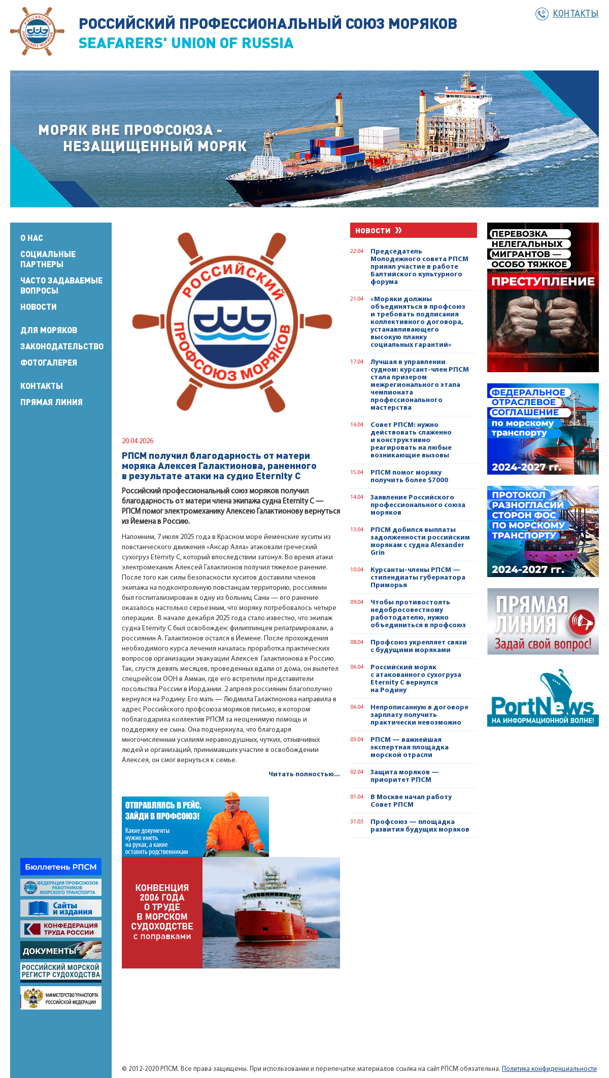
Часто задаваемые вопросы (61, 285)
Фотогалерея (48, 362)
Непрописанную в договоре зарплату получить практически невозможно (419, 715)
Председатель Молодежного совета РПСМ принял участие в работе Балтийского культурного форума (419, 267)
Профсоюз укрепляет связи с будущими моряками (418, 646)
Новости (38, 307)
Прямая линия (51, 402)
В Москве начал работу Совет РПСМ (411, 801)
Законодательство (62, 346)
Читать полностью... (304, 774)
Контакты (575, 13)
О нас (31, 238)
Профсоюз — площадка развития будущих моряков (419, 826)
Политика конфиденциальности (549, 1069)
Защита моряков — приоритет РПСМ (404, 776)
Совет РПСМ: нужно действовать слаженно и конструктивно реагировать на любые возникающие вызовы (411, 440)
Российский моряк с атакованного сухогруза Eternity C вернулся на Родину (415, 679)
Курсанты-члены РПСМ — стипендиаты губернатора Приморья (417, 577)
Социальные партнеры (48, 259)
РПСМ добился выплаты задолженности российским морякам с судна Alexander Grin (420, 541)
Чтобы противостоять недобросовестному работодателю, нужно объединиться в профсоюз (418, 614)
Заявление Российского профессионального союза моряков (417, 505)
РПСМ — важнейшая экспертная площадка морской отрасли (409, 747)
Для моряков (48, 330)
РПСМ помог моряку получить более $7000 (409, 476)
